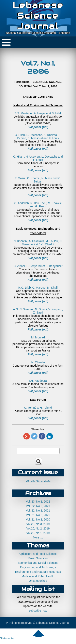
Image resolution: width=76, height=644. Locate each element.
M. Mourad (38, 337)
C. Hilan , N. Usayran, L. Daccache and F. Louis (38, 158)
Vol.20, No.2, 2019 (38, 528)
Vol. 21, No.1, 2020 (38, 519)
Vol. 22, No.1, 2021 (38, 510)
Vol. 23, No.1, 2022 (38, 501)
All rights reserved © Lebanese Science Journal (39, 622)
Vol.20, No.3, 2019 (38, 524)
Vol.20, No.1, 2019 (38, 533)
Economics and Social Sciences (38, 562)
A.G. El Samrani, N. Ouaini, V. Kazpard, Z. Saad (38, 311)
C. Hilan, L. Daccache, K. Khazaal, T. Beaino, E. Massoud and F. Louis (38, 136)
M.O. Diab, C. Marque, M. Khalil (38, 287)
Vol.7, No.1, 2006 (38, 67)
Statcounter (7, 638)
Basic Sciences (38, 558)
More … (38, 537)
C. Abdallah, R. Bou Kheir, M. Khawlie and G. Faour (38, 204)
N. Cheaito (38, 362)
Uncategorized (38, 580)
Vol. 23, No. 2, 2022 (38, 480)
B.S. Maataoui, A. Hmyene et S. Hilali (38, 113)
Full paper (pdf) (38, 127)
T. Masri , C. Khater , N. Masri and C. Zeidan (38, 180)
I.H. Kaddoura (38, 380)
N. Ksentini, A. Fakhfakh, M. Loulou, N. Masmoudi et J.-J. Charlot (38, 242)
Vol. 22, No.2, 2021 (38, 506)
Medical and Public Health (38, 576)
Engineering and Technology (38, 567)
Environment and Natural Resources (38, 571)
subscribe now (38, 610)
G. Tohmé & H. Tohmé (38, 407)
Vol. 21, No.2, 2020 (38, 515)
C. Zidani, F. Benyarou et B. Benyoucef (38, 266)
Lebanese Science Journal (38, 15)
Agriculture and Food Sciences (38, 553)
